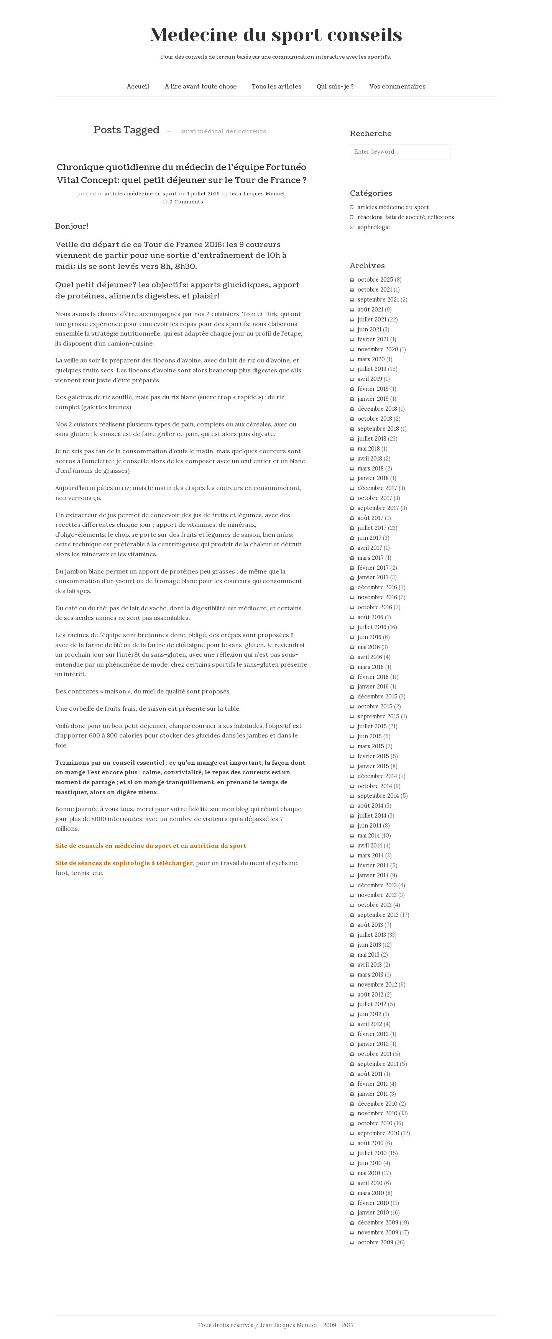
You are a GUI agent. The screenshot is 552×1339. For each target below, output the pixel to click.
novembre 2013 (377, 895)
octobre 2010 (375, 1123)
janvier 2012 (373, 1044)
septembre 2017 (378, 508)
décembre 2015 (378, 696)
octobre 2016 (375, 607)
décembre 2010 (378, 1103)
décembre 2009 (378, 1222)
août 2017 (370, 518)
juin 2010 (370, 1163)
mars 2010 (371, 1193)
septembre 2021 (378, 299)
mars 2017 (371, 557)
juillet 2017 (372, 527)
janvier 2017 (373, 577)
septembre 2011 (378, 1063)
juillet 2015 (372, 726)
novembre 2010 (378, 1113)
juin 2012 (369, 1014)
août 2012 (370, 994)
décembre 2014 (377, 776)
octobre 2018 (375, 418)
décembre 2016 (377, 587)
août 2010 (371, 1143)
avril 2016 (370, 657)
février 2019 (373, 388)
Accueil (138, 86)
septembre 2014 (378, 795)
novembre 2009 (378, 1232)
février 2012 (373, 1034)
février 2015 (373, 756)
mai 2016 (369, 647)
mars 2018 (371, 468)
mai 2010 (369, 1173)
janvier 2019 (373, 398)
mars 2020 (371, 359)
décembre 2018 (377, 408)
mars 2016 (371, 667)
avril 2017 (370, 547)
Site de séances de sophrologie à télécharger (124, 863)
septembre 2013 (378, 914)
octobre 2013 (375, 904)
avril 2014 (370, 845)
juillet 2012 (372, 1004)
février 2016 (373, 677)
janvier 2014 (373, 875)
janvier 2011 (373, 1093)
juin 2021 (369, 329)
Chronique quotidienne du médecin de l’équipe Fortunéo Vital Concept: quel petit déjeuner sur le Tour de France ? (181, 174)
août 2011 (370, 1073)
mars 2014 (371, 855)
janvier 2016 (373, 686)
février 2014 (373, 865)
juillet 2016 (372, 627)
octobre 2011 (374, 1054)
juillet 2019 (372, 368)
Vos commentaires (397, 86)
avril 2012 (370, 1024)
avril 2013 (370, 964)
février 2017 (373, 567)
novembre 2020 (378, 349)
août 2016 (370, 617)
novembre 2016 (377, 597)
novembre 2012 (377, 984)
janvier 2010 (373, 1212)
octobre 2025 (375, 279)
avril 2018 (370, 458)
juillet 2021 (372, 319)
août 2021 (370, 309)
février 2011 (373, 1083)
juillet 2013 (372, 934)
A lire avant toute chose (201, 86)
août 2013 (370, 924)
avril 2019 (370, 378)
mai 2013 (369, 954)
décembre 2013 (377, 885)
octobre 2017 (375, 498)
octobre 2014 (375, 786)
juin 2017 (369, 537)
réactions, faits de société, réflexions (406, 217)
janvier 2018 (373, 478)
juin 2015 (370, 736)
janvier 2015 (373, 766)
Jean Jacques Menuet (258, 193)
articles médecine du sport (141, 193)
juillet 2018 (372, 438)
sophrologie (374, 227)
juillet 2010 (372, 1153)
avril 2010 (370, 1183)
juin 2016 (369, 637)
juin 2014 (369, 825)
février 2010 (373, 1203)
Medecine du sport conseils (276, 35)
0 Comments (186, 201)
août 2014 (370, 805)
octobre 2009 (375, 1242)
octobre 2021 (375, 289)
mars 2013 (370, 974)
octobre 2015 (375, 706)
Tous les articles (276, 86)
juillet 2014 (372, 815)
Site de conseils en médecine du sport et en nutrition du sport (150, 845)
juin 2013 (369, 944)
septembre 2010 (378, 1133)
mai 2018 (369, 448)
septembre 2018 (378, 428)
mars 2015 (371, 746)
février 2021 (373, 339)
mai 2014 (369, 835)
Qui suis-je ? (335, 86)
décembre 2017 (377, 488)
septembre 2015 (378, 716)
